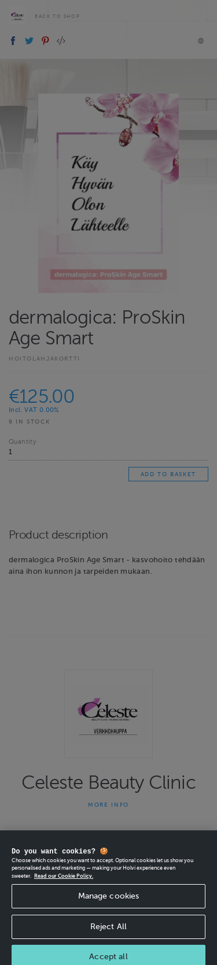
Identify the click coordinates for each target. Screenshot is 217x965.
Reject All (108, 931)
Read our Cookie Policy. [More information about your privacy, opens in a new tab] (63, 881)
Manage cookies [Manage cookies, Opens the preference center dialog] (108, 901)
